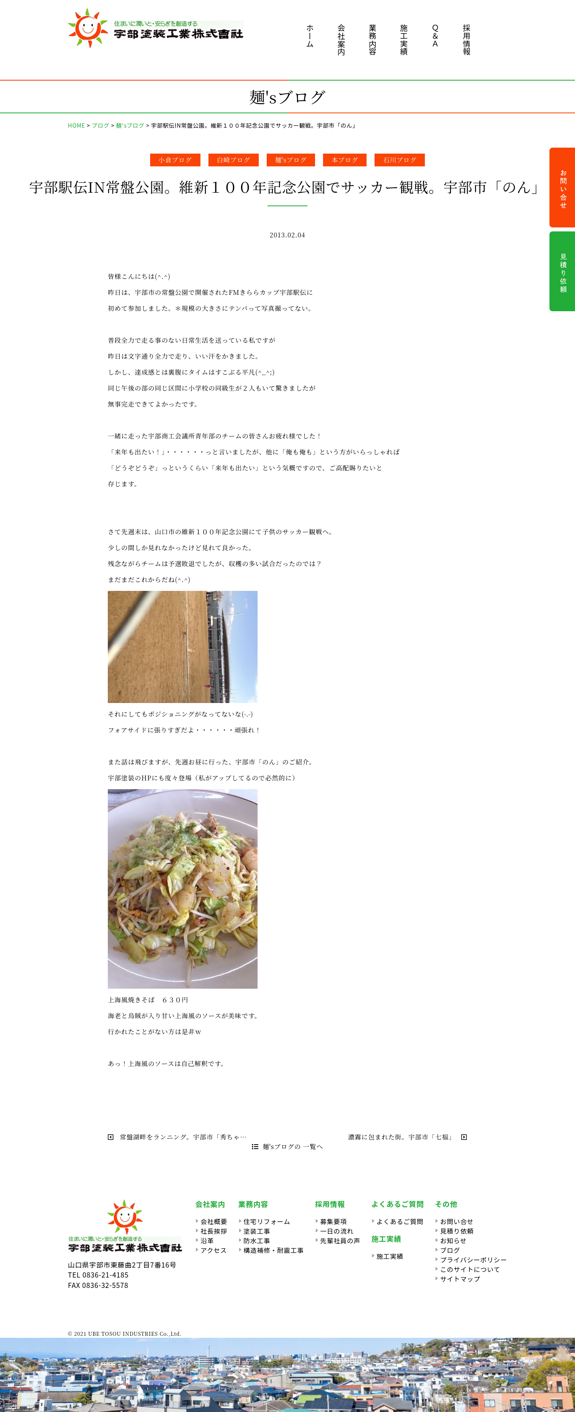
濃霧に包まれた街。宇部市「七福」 (407, 1136)
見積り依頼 (457, 1231)
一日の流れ (337, 1231)
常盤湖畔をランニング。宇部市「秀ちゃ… (177, 1136)
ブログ (450, 1250)
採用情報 (466, 39)
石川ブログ (399, 159)
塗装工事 (257, 1231)
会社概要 (213, 1221)
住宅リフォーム (267, 1221)
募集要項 (333, 1221)
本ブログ (344, 159)
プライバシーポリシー (473, 1259)
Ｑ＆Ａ (435, 35)
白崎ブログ (233, 159)
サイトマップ (460, 1279)
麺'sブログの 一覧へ (287, 1146)
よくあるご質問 (400, 1221)
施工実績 (404, 39)
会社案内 (341, 39)
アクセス (213, 1250)
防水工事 (257, 1240)
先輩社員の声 (340, 1240)
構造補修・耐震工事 (274, 1250)
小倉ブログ (175, 159)
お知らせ (453, 1240)
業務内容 (372, 39)
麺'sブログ (291, 159)
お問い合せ (457, 1221)
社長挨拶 (213, 1231)
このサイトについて (470, 1269)
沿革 (207, 1240)
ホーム (310, 35)
